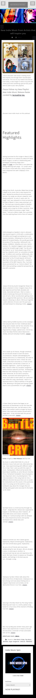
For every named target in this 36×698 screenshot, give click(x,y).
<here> (17, 636)
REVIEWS (5, 641)
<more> (29, 304)
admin (20, 37)
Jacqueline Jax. (18, 95)
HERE (21, 676)
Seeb (10, 164)
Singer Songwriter (14, 641)
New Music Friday (19, 639)
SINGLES (22, 641)
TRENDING (29, 641)
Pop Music (28, 639)
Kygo (4, 164)
